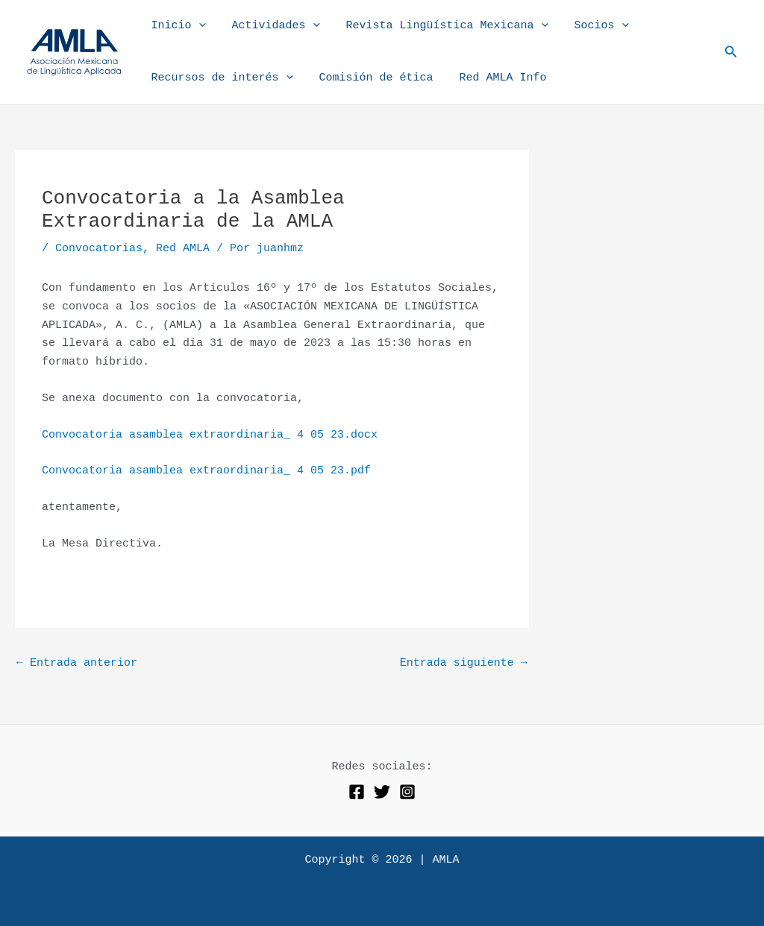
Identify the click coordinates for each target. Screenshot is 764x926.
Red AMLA (183, 248)
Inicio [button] (176, 26)
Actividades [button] (270, 26)
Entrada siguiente (463, 663)
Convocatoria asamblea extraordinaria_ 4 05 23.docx (210, 435)
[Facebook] (356, 792)
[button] (197, 26)
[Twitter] (382, 792)
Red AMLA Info (493, 78)
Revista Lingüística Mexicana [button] (437, 26)
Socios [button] (588, 26)
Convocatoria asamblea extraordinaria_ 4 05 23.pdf (206, 470)
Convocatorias (99, 248)
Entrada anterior (76, 663)
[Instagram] (407, 792)
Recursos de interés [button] (220, 78)
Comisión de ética (370, 78)
